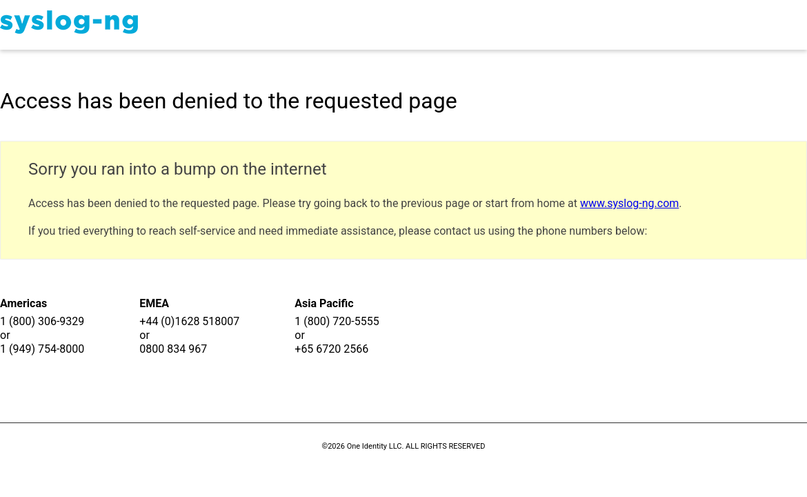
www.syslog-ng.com (629, 203)
